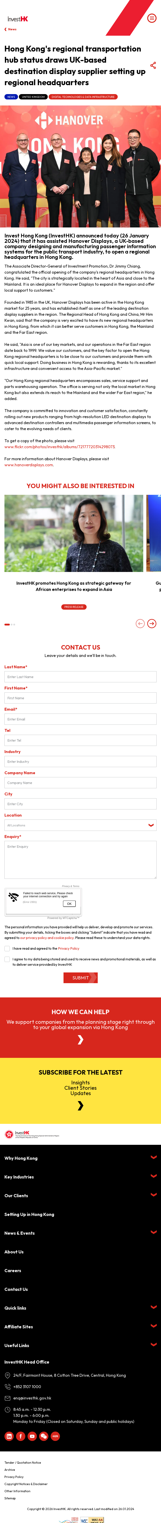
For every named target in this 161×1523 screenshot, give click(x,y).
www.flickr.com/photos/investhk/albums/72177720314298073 (59, 446)
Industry (12, 751)
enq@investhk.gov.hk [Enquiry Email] (32, 1398)
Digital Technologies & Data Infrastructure (83, 97)
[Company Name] (80, 782)
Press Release (73, 607)
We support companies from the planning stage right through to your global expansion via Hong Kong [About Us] (80, 1024)
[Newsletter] (80, 1105)
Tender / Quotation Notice (22, 1463)
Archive (9, 1470)
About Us (14, 1252)
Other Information (17, 1491)
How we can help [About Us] (80, 1012)
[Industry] (80, 761)
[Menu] (152, 18)
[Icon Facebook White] (20, 1436)
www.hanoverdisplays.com (28, 464)
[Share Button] (153, 65)
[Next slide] (152, 624)
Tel (7, 730)
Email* (10, 709)
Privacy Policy (68, 948)
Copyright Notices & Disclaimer (26, 1484)
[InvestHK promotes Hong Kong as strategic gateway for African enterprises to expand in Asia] (73, 533)
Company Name (19, 772)
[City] (80, 803)
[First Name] (80, 698)
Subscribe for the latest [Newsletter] (81, 1072)
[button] (7, 624)
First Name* (16, 688)
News (12, 29)
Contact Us (16, 1289)
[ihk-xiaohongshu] (55, 1436)
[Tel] (80, 740)
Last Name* (15, 666)
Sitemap (10, 1498)
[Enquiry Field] (80, 860)
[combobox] (80, 825)
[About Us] (80, 1039)
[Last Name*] (80, 676)
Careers (12, 1270)
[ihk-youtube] (32, 1436)
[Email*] (80, 719)
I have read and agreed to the (41, 948)
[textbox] (77, 825)
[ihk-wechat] (43, 1436)
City (8, 794)
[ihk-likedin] (9, 1436)
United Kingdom (33, 97)
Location (13, 815)
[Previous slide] (140, 624)
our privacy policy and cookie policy (47, 937)
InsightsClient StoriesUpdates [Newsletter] (80, 1087)
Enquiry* (12, 836)
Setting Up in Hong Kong (29, 1214)
